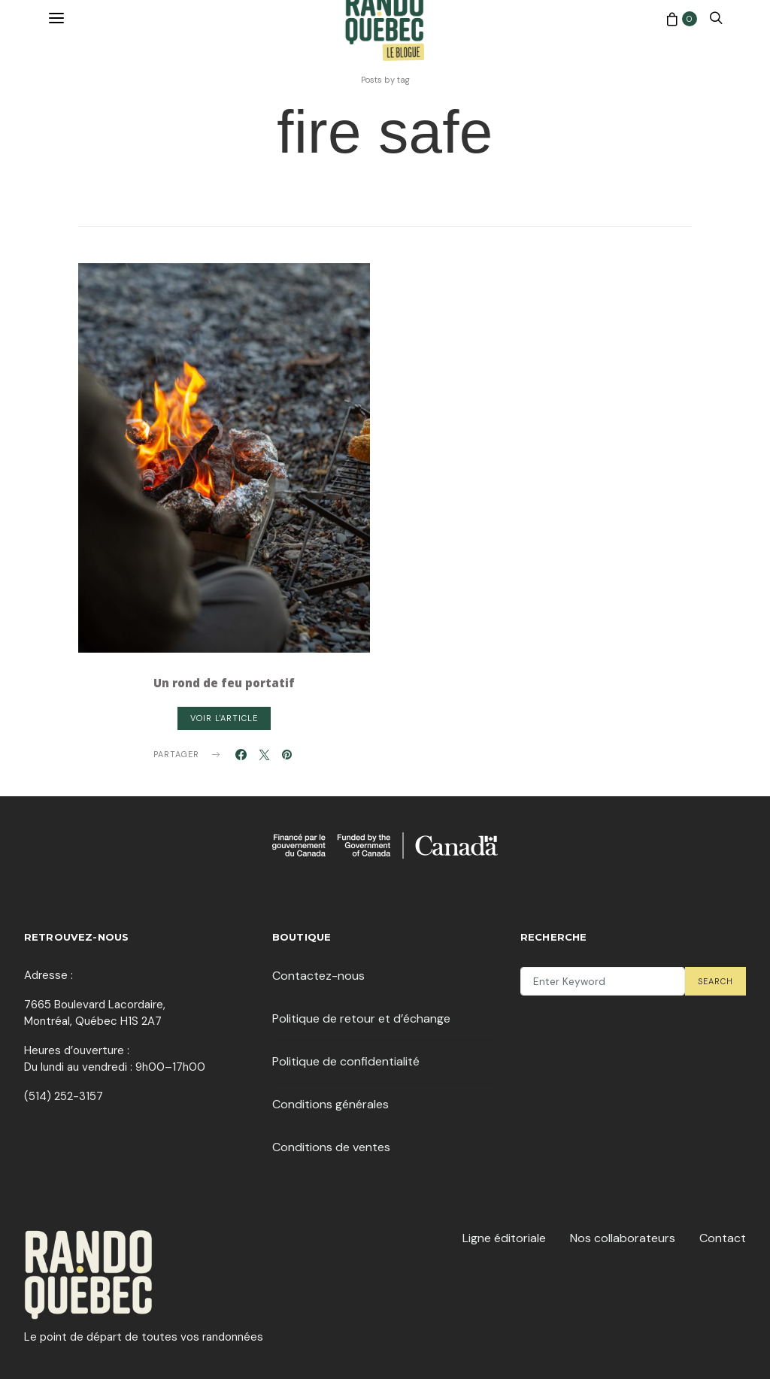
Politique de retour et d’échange (361, 1018)
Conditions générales (330, 1104)
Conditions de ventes (331, 1147)
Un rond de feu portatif (224, 682)
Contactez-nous (318, 975)
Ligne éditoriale (504, 1238)
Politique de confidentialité (346, 1061)
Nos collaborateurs (622, 1238)
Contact (722, 1238)
